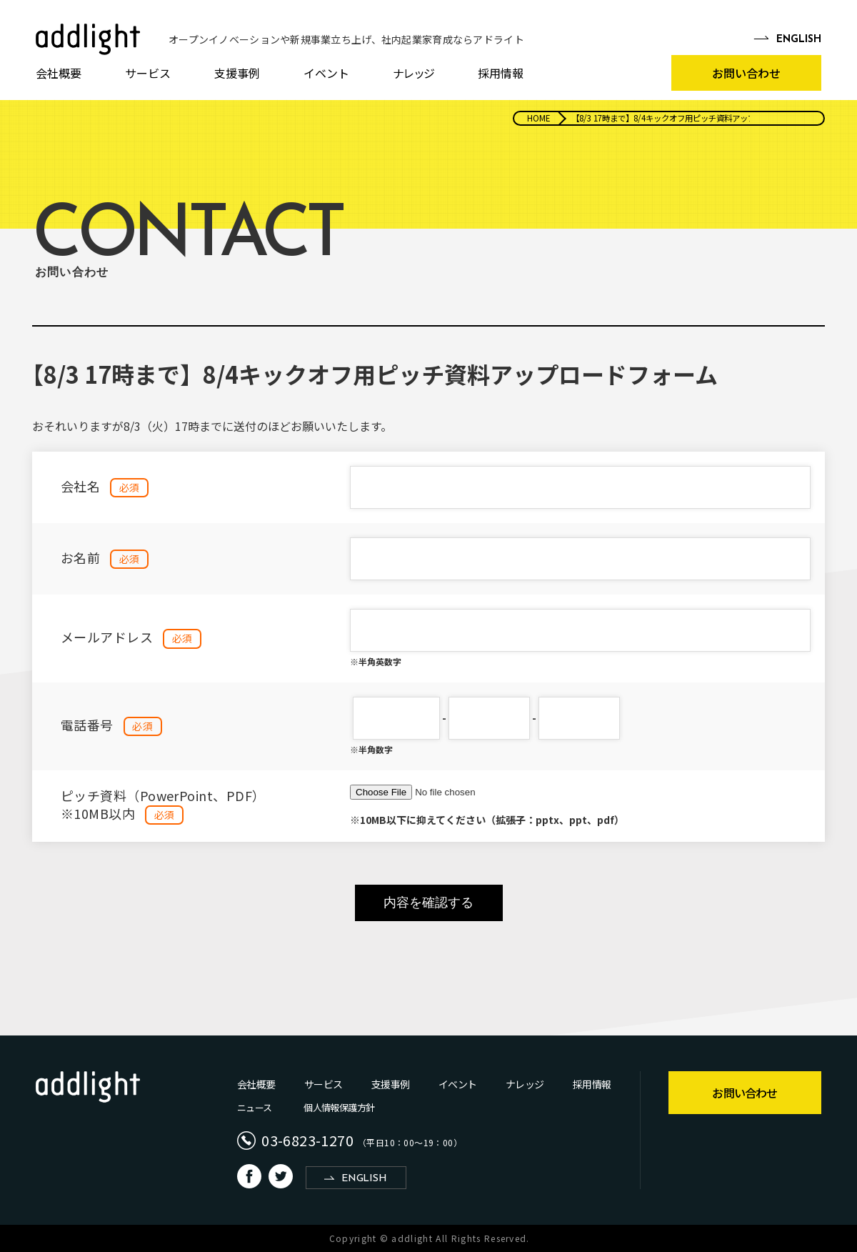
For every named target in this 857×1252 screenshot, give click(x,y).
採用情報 (500, 72)
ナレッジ (413, 72)
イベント (326, 72)
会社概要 (58, 72)
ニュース (254, 1107)
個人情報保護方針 (339, 1107)
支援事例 (237, 72)
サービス (148, 72)
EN (798, 40)
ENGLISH (363, 1178)
